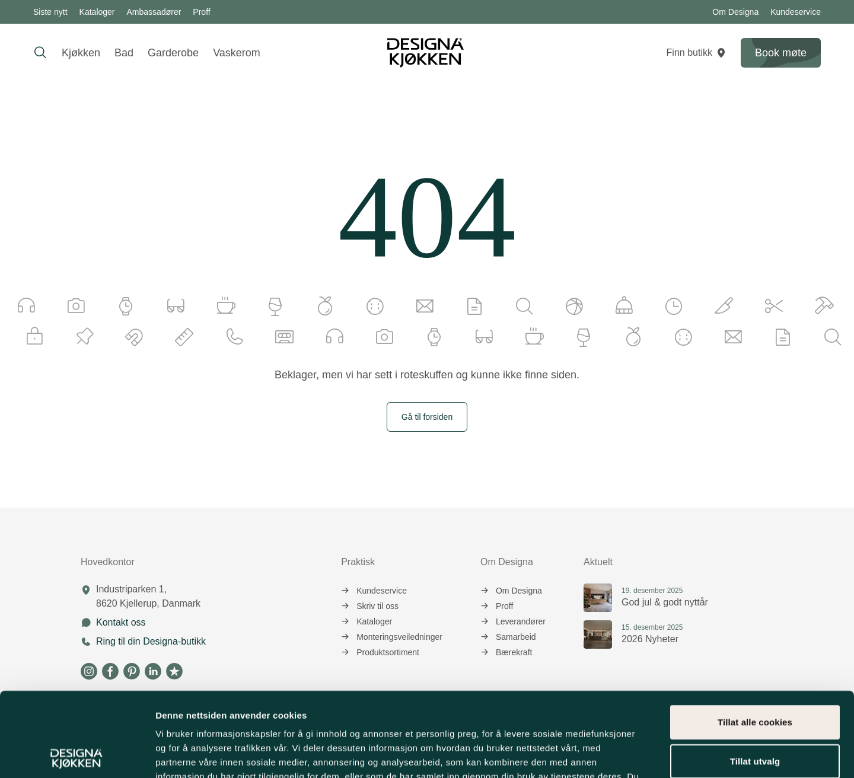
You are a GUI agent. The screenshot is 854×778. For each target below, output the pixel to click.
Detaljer (631, 755)
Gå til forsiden (427, 417)
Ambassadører (154, 12)
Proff (201, 12)
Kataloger (97, 12)
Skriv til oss (370, 606)
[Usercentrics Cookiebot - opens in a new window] (77, 755)
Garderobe (173, 53)
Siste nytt (50, 12)
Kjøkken (81, 53)
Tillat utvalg (755, 677)
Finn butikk (696, 52)
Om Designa (735, 12)
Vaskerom (236, 53)
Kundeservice (795, 12)
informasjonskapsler (330, 707)
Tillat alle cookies (755, 638)
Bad (123, 53)
